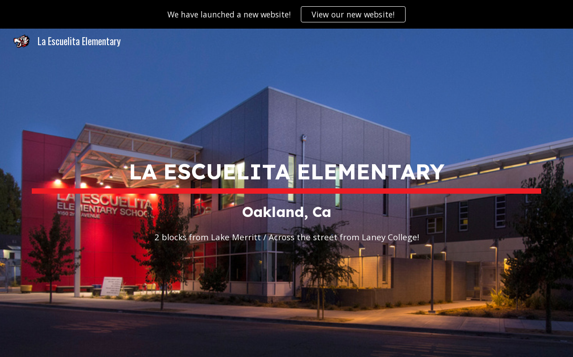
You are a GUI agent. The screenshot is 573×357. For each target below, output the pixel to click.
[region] (286, 14)
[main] (286, 192)
